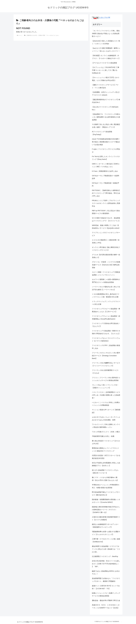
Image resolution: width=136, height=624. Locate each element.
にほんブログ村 (101, 17)
